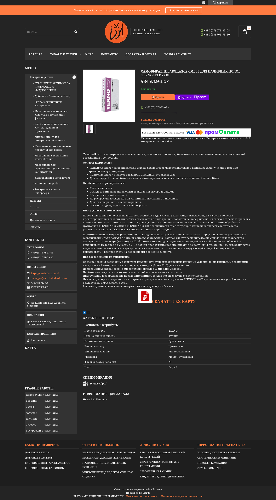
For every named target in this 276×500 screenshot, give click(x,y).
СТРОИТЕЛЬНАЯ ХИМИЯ (156, 471)
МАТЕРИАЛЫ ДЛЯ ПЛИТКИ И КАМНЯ (106, 457)
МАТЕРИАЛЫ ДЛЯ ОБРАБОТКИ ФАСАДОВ (109, 452)
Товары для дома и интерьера (47, 191)
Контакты (109, 54)
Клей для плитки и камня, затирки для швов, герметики (52, 127)
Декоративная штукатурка (53, 177)
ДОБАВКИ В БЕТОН (37, 452)
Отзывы (35, 227)
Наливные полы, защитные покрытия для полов (53, 147)
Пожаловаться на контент (142, 496)
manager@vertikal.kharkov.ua (49, 278)
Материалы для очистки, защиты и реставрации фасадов (51, 114)
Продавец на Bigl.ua (138, 492)
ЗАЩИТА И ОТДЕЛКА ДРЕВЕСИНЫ (162, 476)
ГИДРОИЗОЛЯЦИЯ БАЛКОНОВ (44, 468)
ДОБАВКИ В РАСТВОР (39, 457)
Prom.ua (157, 489)
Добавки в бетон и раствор (52, 96)
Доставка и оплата (141, 54)
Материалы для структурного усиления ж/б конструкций (53, 168)
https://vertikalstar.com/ (45, 273)
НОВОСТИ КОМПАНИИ (212, 463)
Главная (35, 54)
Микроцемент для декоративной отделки (50, 138)
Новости (35, 200)
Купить (159, 97)
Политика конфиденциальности (182, 496)
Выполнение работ (47, 183)
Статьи (34, 207)
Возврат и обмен (177, 54)
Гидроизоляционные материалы (48, 103)
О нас (89, 54)
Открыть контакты (184, 10)
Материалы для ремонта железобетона (51, 157)
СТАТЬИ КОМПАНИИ (211, 468)
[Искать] (75, 32)
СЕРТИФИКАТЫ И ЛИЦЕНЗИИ (216, 457)
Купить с (193, 97)
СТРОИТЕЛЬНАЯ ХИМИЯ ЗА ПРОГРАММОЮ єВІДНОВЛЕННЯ (52, 86)
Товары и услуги (63, 54)
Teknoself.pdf (98, 383)
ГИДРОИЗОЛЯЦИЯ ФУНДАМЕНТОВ (47, 463)
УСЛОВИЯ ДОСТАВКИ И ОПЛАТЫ (218, 452)
